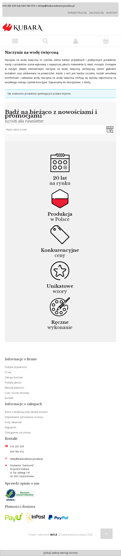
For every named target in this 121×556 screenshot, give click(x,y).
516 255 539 (17, 446)
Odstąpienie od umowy (18, 432)
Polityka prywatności (16, 367)
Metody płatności (14, 387)
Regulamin (10, 427)
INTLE (53, 534)
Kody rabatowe (13, 422)
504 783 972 (17, 451)
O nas (8, 372)
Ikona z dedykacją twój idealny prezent (26, 412)
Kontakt (112, 12)
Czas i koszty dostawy (17, 392)
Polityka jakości (13, 382)
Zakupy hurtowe (14, 377)
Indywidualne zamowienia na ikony (24, 417)
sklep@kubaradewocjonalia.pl (26, 458)
